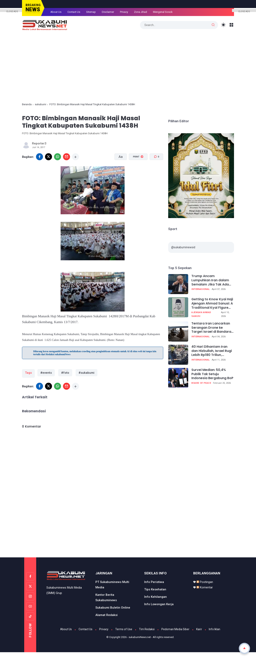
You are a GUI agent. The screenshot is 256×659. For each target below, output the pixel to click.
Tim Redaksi (147, 627)
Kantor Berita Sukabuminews (106, 596)
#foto (63, 373)
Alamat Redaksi (106, 613)
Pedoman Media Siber (175, 627)
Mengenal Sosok (163, 11)
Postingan (205, 580)
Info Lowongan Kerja (159, 603)
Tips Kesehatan (155, 588)
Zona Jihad (140, 11)
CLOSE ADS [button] (12, 11)
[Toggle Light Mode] (223, 25)
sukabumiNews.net (140, 635)
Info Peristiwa (154, 580)
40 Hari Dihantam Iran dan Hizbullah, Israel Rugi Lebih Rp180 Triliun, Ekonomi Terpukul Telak (211, 351)
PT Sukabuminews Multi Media (112, 583)
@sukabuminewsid (183, 247)
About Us (55, 11)
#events (45, 373)
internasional (200, 289)
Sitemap (91, 11)
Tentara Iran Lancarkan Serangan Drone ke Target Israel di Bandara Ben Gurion (211, 327)
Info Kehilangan (155, 595)
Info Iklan (214, 627)
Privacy (124, 11)
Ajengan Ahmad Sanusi (201, 314)
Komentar (205, 586)
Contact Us (73, 11)
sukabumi (40, 104)
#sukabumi (83, 373)
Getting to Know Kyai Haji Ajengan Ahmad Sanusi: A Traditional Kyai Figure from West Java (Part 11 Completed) (212, 303)
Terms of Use (123, 627)
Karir (199, 627)
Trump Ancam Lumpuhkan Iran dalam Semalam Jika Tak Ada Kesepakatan (210, 280)
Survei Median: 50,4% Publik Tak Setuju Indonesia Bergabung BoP (212, 374)
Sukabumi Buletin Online (112, 606)
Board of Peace (201, 383)
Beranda (27, 104)
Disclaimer (108, 11)
